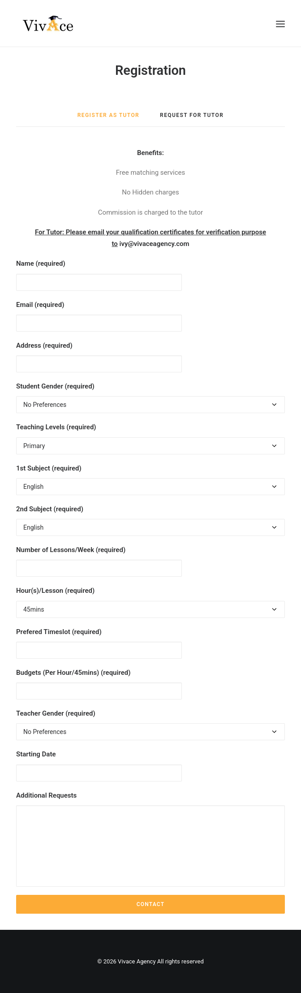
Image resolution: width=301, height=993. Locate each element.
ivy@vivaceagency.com (154, 244)
